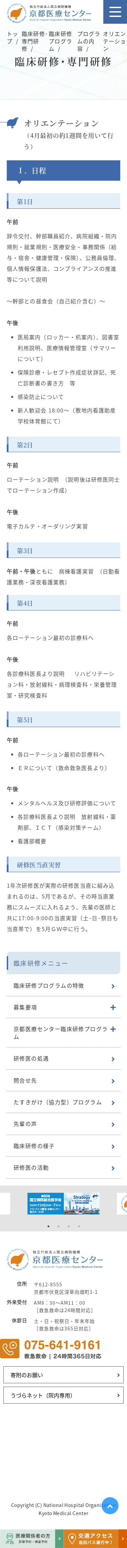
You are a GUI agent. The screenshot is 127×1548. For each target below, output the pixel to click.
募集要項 (25, 1007)
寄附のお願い (26, 1375)
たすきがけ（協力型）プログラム (58, 1102)
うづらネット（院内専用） (43, 1395)
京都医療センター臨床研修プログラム (61, 1032)
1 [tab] (48, 1226)
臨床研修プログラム (60, 41)
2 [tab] (58, 1226)
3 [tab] (68, 1226)
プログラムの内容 (88, 41)
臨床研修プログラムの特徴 (49, 985)
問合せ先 (25, 1080)
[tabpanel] (63, 1203)
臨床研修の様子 (34, 1146)
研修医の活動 (31, 1167)
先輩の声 (25, 1124)
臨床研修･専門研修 (35, 41)
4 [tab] (79, 1226)
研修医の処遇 (31, 1058)
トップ (12, 37)
